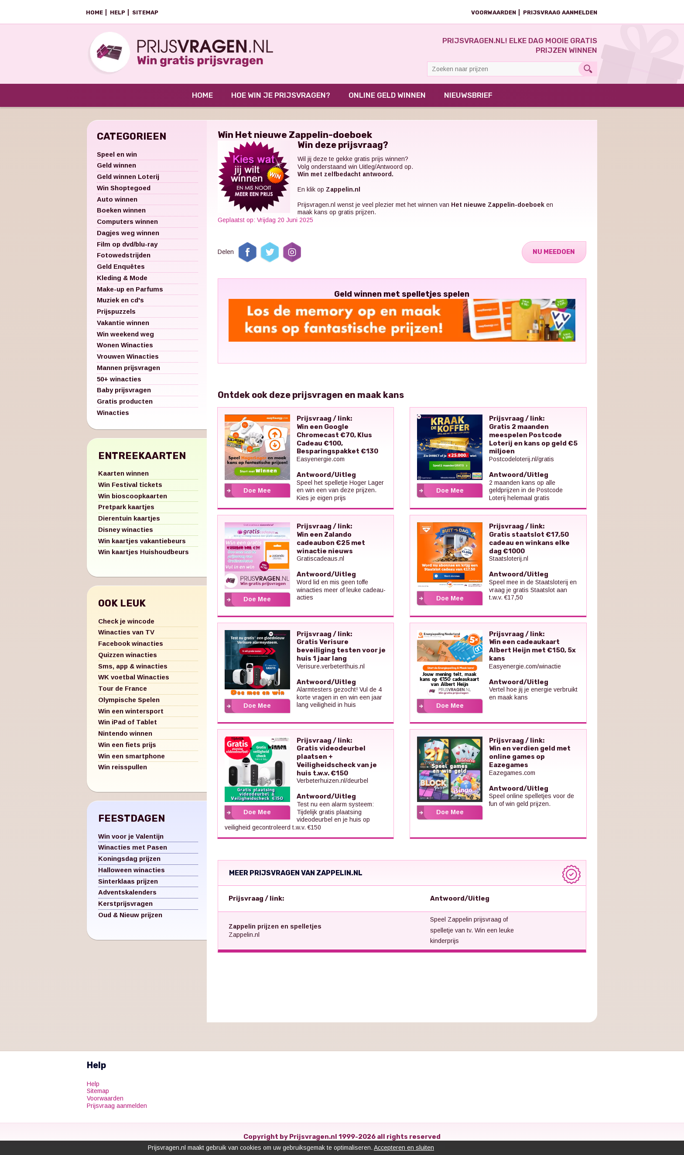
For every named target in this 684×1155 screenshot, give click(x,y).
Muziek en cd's (120, 304)
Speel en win (117, 159)
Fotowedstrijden (123, 260)
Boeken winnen (121, 215)
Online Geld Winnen (387, 100)
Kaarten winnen (123, 478)
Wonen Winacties (125, 349)
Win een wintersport (131, 716)
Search (587, 69)
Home (94, 12)
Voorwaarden (493, 12)
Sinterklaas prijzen (128, 886)
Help (117, 12)
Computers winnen (127, 226)
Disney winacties (125, 534)
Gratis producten (125, 406)
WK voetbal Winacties (133, 681)
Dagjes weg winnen (128, 237)
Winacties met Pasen (132, 852)
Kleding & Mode (122, 282)
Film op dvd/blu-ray (127, 249)
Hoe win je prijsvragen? (280, 100)
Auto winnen (117, 204)
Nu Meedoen (553, 256)
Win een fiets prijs (127, 749)
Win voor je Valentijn (131, 841)
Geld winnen (116, 170)
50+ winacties (119, 383)
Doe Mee (257, 495)
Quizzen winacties (127, 659)
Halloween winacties (131, 874)
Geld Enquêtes (121, 271)
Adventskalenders (127, 897)
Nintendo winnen (125, 738)
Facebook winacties (130, 648)
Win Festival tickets (130, 489)
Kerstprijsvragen (125, 908)
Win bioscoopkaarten (132, 500)
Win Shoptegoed (123, 192)
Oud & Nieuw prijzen (130, 919)
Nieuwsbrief (468, 100)
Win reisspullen (122, 771)
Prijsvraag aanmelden (560, 12)
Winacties (113, 417)
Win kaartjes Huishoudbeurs (143, 556)
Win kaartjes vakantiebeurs (142, 545)
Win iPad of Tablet (127, 726)
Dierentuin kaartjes (129, 523)
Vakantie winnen (123, 327)
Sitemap (145, 12)
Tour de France (122, 693)
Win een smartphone (131, 760)
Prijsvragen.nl (316, 209)
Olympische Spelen (129, 704)
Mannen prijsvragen (128, 372)
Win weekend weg (125, 339)
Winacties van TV (126, 637)
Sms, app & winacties (133, 671)
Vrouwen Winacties (128, 361)
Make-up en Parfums (130, 294)
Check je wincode (126, 626)
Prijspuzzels (116, 316)
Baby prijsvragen (124, 394)
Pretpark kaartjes (126, 511)
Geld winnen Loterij (128, 181)
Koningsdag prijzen (129, 863)
